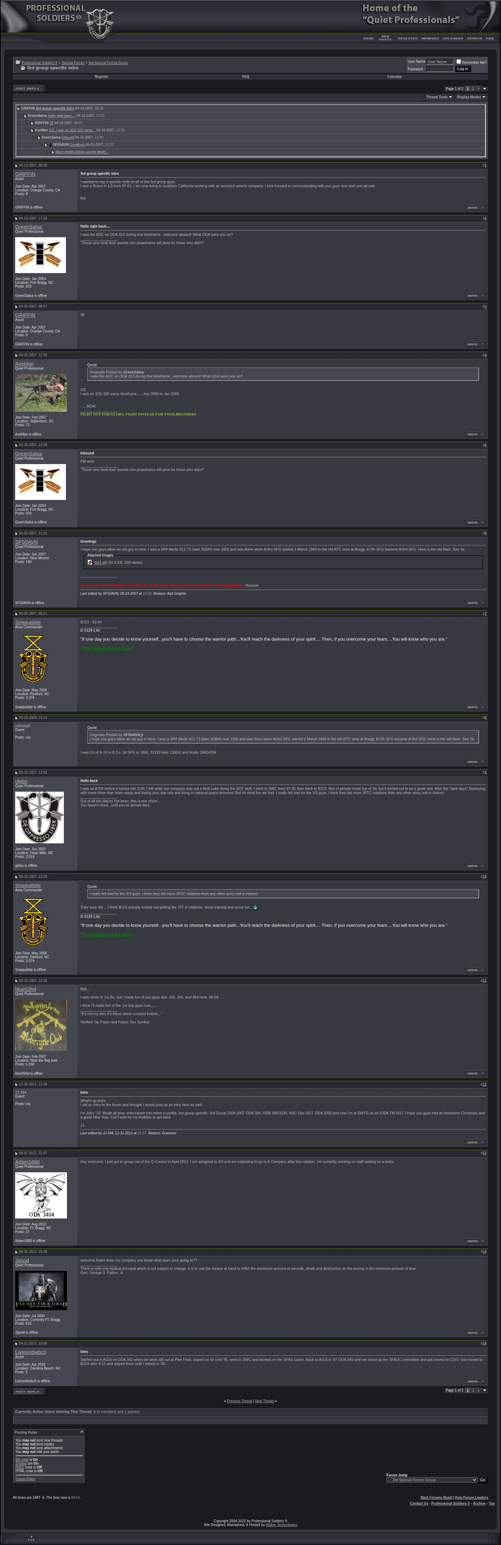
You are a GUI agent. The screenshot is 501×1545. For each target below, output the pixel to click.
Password (415, 69)
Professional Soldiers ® (40, 63)
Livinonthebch (30, 1352)
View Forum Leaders (471, 1497)
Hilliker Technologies (281, 1525)
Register (102, 77)
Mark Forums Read (436, 1497)
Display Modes (469, 97)
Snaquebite (28, 622)
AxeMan (24, 364)
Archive (479, 1503)
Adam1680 (27, 1162)
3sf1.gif (100, 562)
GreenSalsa (28, 227)
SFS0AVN (26, 542)
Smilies (21, 1463)
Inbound (68, 137)
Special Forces (73, 63)
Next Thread (264, 1401)
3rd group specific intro (55, 108)
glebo (21, 781)
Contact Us (419, 1503)
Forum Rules (25, 1479)
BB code (22, 1460)
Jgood (22, 1260)
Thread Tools (437, 97)
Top (492, 1503)
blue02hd (25, 989)
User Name (416, 61)
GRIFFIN (25, 174)
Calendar (394, 77)
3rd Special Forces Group (108, 63)
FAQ (245, 77)
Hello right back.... (62, 116)
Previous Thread (239, 1401)
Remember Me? (471, 62)
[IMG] (20, 1467)
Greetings (77, 145)
